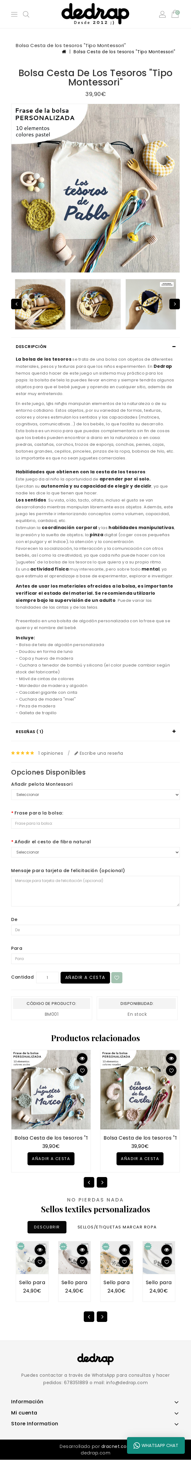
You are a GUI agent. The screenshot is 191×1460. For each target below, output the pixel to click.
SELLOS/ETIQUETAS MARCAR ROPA (118, 1227)
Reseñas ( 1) (29, 732)
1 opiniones (50, 753)
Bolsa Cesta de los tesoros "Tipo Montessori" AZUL (78, 1137)
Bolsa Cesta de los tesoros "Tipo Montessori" (124, 52)
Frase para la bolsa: (39, 813)
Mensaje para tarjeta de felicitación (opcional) (68, 870)
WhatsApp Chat (156, 1445)
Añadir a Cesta (86, 978)
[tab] (95, 347)
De (14, 919)
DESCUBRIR (47, 1227)
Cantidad (22, 977)
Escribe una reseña (98, 753)
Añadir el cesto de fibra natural (53, 842)
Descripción (31, 347)
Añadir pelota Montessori (41, 784)
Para (16, 948)
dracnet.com (116, 1447)
